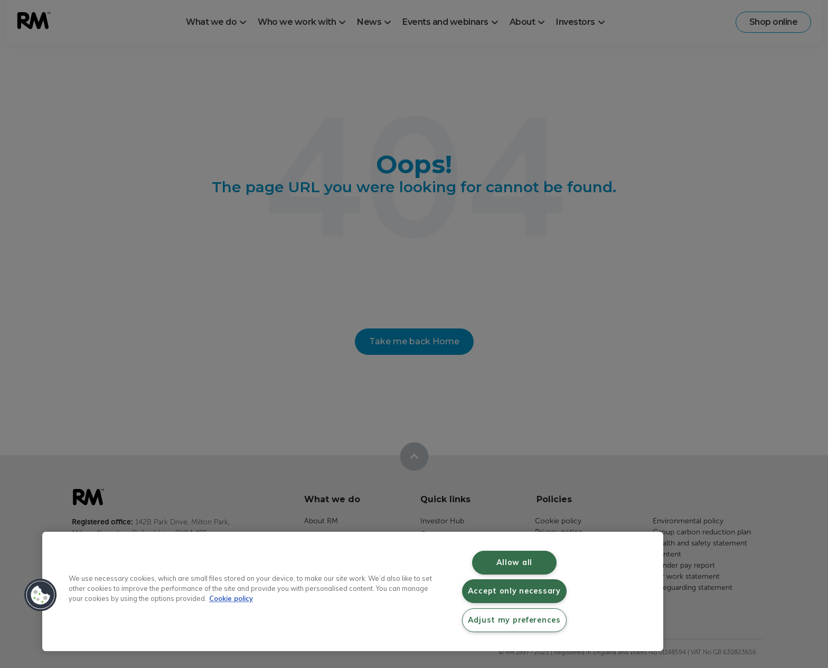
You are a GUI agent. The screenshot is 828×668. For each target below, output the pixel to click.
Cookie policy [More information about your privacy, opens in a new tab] (231, 598)
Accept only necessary (514, 591)
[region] (352, 591)
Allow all (514, 562)
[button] (41, 595)
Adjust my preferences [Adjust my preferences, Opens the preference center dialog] (514, 620)
